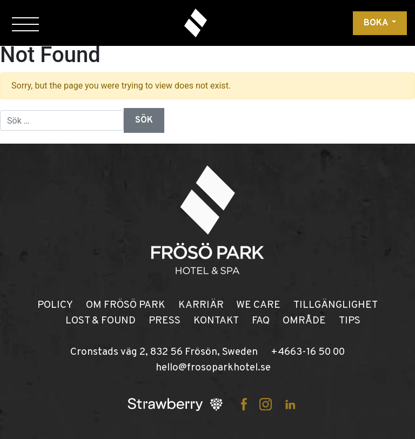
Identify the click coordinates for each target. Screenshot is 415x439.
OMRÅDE (304, 320)
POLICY (55, 305)
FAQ (261, 320)
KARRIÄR (201, 305)
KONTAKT (216, 320)
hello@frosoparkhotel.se (213, 367)
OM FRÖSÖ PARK (125, 305)
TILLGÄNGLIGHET (335, 305)
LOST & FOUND (100, 320)
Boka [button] (377, 23)
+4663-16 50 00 (308, 352)
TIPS (349, 320)
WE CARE (258, 305)
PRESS (164, 320)
